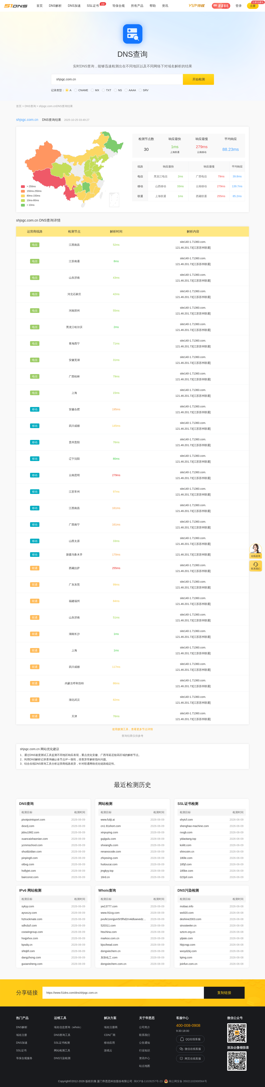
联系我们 (144, 1034)
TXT (106, 90)
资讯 (165, 5)
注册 (252, 5)
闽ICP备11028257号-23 (148, 1081)
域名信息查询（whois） (68, 1027)
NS (118, 90)
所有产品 (137, 5)
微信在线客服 (190, 1048)
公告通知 (144, 1042)
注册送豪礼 (258, 2)
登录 (239, 5)
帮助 (153, 5)
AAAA (130, 90)
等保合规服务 (24, 1058)
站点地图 (144, 1065)
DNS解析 (55, 5)
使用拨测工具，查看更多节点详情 (132, 729)
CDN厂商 (109, 1034)
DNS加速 (74, 5)
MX (95, 90)
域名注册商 (111, 1027)
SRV (143, 90)
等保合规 (118, 5)
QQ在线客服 (190, 1039)
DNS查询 (30, 106)
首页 (39, 5)
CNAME (81, 90)
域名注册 (21, 1034)
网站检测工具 (62, 1050)
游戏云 (108, 1050)
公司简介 (144, 1027)
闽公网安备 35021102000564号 (185, 1081)
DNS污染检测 (62, 1058)
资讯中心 (144, 1058)
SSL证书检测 (62, 1042)
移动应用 (109, 1042)
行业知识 (144, 1050)
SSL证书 (96, 4)
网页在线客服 (190, 1058)
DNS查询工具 (62, 1034)
